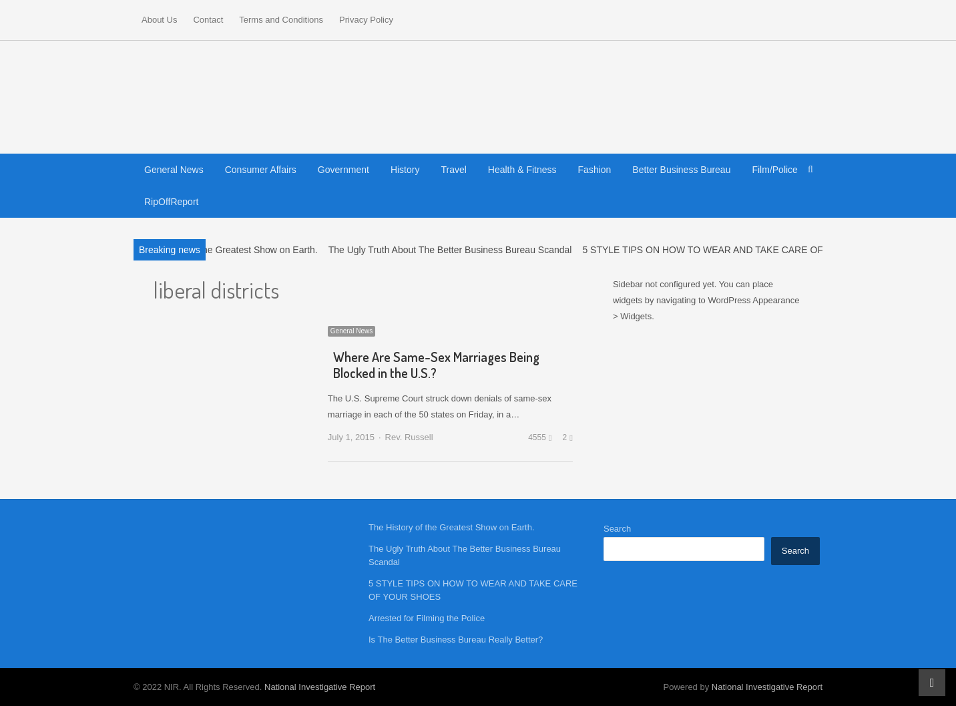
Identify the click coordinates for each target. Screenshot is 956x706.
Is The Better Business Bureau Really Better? (456, 640)
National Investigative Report (319, 687)
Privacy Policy (366, 20)
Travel (453, 169)
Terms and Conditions (281, 20)
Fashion (595, 169)
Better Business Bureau (681, 169)
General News (174, 169)
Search (617, 529)
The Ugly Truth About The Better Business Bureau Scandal (450, 249)
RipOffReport (171, 201)
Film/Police (774, 169)
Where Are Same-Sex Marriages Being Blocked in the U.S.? (436, 364)
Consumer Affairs (260, 169)
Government (343, 169)
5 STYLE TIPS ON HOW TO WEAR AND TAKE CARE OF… (707, 249)
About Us (159, 20)
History (405, 169)
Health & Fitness (522, 169)
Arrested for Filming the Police (427, 618)
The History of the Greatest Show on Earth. (228, 249)
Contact (208, 20)
